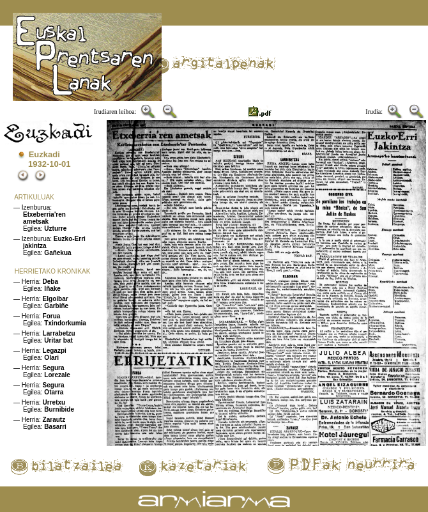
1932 (37, 164)
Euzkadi (44, 154)
